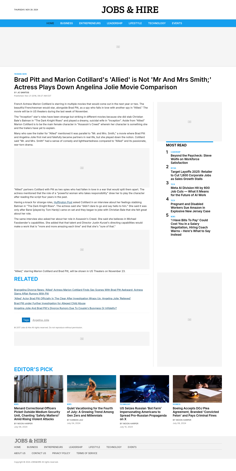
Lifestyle (135, 23)
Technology (157, 23)
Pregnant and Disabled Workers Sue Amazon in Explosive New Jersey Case (190, 207)
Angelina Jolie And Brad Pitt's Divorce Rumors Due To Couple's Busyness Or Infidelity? (65, 308)
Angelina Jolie (40, 320)
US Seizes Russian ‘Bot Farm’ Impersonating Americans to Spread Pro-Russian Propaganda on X (143, 414)
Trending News (20, 74)
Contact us (39, 453)
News (173, 216)
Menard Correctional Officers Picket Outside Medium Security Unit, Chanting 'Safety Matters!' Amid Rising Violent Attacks (37, 414)
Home (50, 23)
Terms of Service (86, 453)
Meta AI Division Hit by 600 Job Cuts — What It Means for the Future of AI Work (190, 191)
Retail (173, 168)
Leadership (114, 23)
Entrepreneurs (90, 23)
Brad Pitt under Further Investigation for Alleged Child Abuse (50, 303)
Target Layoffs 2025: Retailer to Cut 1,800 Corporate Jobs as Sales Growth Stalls (191, 175)
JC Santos (23, 92)
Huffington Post (63, 202)
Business (66, 23)
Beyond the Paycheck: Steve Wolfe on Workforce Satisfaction (191, 159)
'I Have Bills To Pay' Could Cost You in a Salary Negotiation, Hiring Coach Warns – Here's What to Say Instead (190, 227)
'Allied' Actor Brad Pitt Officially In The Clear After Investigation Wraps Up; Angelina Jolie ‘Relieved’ (72, 298)
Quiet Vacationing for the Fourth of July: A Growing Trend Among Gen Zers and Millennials (90, 412)
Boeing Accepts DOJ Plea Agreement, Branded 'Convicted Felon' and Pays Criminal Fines (196, 412)
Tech (173, 184)
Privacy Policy (61, 453)
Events (177, 23)
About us (19, 453)
